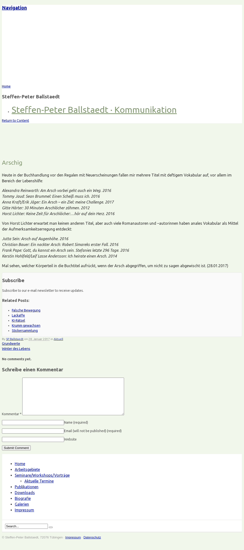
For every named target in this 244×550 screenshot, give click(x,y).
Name (76, 430)
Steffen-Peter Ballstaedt (44, 49)
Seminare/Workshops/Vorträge (42, 482)
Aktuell (58, 338)
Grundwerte (11, 344)
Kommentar (12, 421)
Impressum (24, 517)
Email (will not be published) (93, 438)
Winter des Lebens (16, 349)
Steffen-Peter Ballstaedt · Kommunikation (94, 110)
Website (70, 446)
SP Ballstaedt (14, 338)
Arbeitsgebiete (27, 477)
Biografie (23, 505)
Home (20, 471)
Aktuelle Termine (39, 488)
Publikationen (26, 494)
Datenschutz (92, 544)
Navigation (14, 7)
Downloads (25, 500)
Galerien (22, 511)
